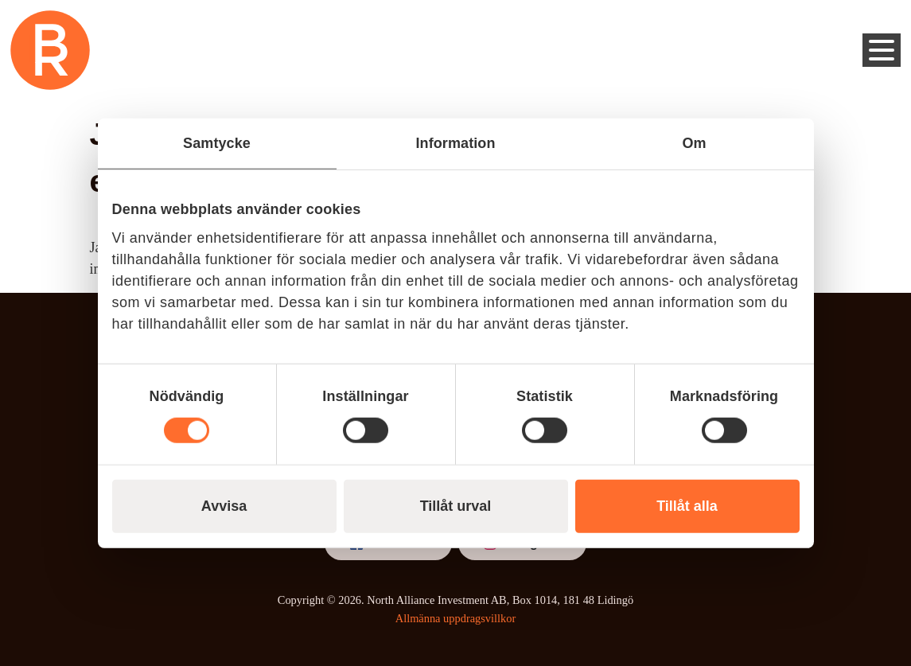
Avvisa (224, 506)
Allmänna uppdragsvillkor (455, 618)
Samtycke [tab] (217, 142)
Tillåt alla (687, 506)
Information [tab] (455, 142)
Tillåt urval (456, 506)
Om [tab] (694, 142)
